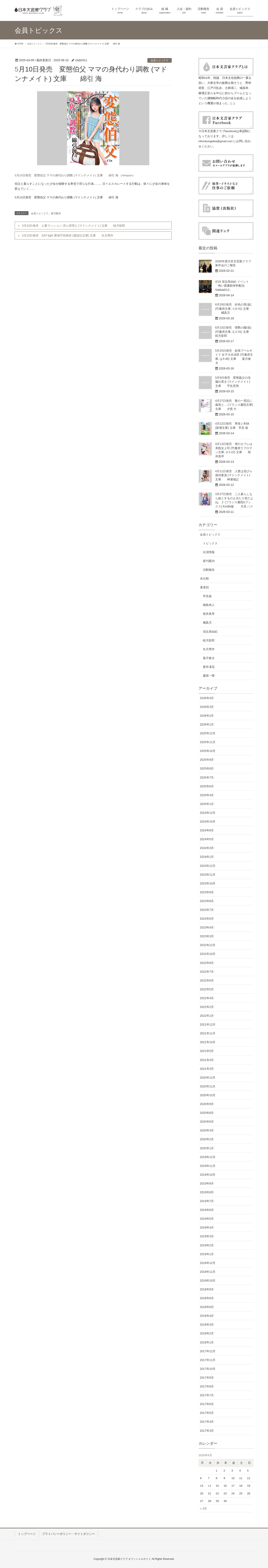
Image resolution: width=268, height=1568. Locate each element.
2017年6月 (207, 1404)
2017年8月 (207, 1386)
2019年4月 (207, 1227)
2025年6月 (207, 786)
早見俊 (207, 596)
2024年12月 (208, 812)
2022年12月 (208, 945)
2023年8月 (207, 901)
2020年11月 (208, 1086)
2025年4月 (207, 795)
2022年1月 (207, 1015)
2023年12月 (208, 865)
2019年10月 (208, 1174)
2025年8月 (207, 768)
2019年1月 (207, 1254)
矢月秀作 (209, 649)
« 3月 (203, 1508)
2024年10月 (208, 821)
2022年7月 (207, 971)
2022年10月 (208, 954)
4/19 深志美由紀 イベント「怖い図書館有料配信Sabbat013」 (232, 285)
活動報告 (209, 569)
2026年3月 (207, 707)
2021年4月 (207, 1060)
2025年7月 (207, 777)
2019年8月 (207, 1192)
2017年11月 (208, 1360)
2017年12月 (208, 1351)
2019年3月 (207, 1236)
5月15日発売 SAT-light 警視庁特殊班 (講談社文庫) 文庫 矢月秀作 (67, 235)
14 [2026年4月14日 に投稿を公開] (209, 1485)
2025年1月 (207, 804)
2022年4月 (207, 998)
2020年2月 (207, 1139)
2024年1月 (207, 856)
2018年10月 (208, 1280)
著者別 (204, 587)
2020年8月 (207, 1112)
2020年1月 (207, 1148)
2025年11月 (208, 742)
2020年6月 (207, 1121)
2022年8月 (207, 963)
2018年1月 (207, 1342)
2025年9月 (207, 759)
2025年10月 (208, 751)
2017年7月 (207, 1395)
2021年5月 (207, 1051)
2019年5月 (207, 1218)
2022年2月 (207, 1007)
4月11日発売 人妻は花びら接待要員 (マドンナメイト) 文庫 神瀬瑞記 (233, 475)
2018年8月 (207, 1298)
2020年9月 (207, 1104)
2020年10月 (208, 1095)
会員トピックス (159, 60)
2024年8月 (207, 830)
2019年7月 (207, 1201)
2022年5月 (207, 989)
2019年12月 (208, 1157)
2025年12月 (208, 733)
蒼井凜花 (209, 666)
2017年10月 (208, 1368)
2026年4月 (207, 698)
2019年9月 (207, 1183)
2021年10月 (208, 1042)
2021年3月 (207, 1068)
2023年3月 (207, 936)
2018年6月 (207, 1307)
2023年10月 (208, 883)
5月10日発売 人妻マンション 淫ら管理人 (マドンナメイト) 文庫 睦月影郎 (73, 225)
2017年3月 (207, 1430)
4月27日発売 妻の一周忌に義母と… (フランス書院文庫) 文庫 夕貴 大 (234, 405)
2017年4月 (207, 1421)
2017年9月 (207, 1377)
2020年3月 (207, 1130)
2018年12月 (208, 1263)
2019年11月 (208, 1166)
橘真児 (207, 622)
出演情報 (209, 552)
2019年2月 (207, 1245)
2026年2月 (207, 715)
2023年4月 (207, 927)
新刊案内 (56, 213)
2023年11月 (208, 874)
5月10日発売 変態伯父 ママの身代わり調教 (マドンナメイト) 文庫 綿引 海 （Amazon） (75, 175)
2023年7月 (207, 909)
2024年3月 (207, 848)
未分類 (204, 578)
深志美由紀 (210, 631)
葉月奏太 (209, 658)
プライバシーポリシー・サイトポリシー (68, 1533)
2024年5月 (207, 839)
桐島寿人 (209, 605)
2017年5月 (207, 1413)
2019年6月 (207, 1210)
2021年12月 (208, 1024)
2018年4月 (207, 1315)
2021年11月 (208, 1033)
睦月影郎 (209, 640)
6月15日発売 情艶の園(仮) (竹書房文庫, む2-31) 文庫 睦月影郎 (235, 331)
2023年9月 (207, 892)
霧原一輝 (209, 675)
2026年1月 (207, 724)
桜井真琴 (209, 613)
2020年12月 (208, 1077)
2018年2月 (207, 1333)
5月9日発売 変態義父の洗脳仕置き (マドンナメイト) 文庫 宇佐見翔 (233, 381)
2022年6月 (207, 980)
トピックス (210, 543)
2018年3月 (207, 1324)
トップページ (27, 1533)
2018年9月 (207, 1289)
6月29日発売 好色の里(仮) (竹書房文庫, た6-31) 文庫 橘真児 (233, 308)
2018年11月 (208, 1271)
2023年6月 (207, 918)
